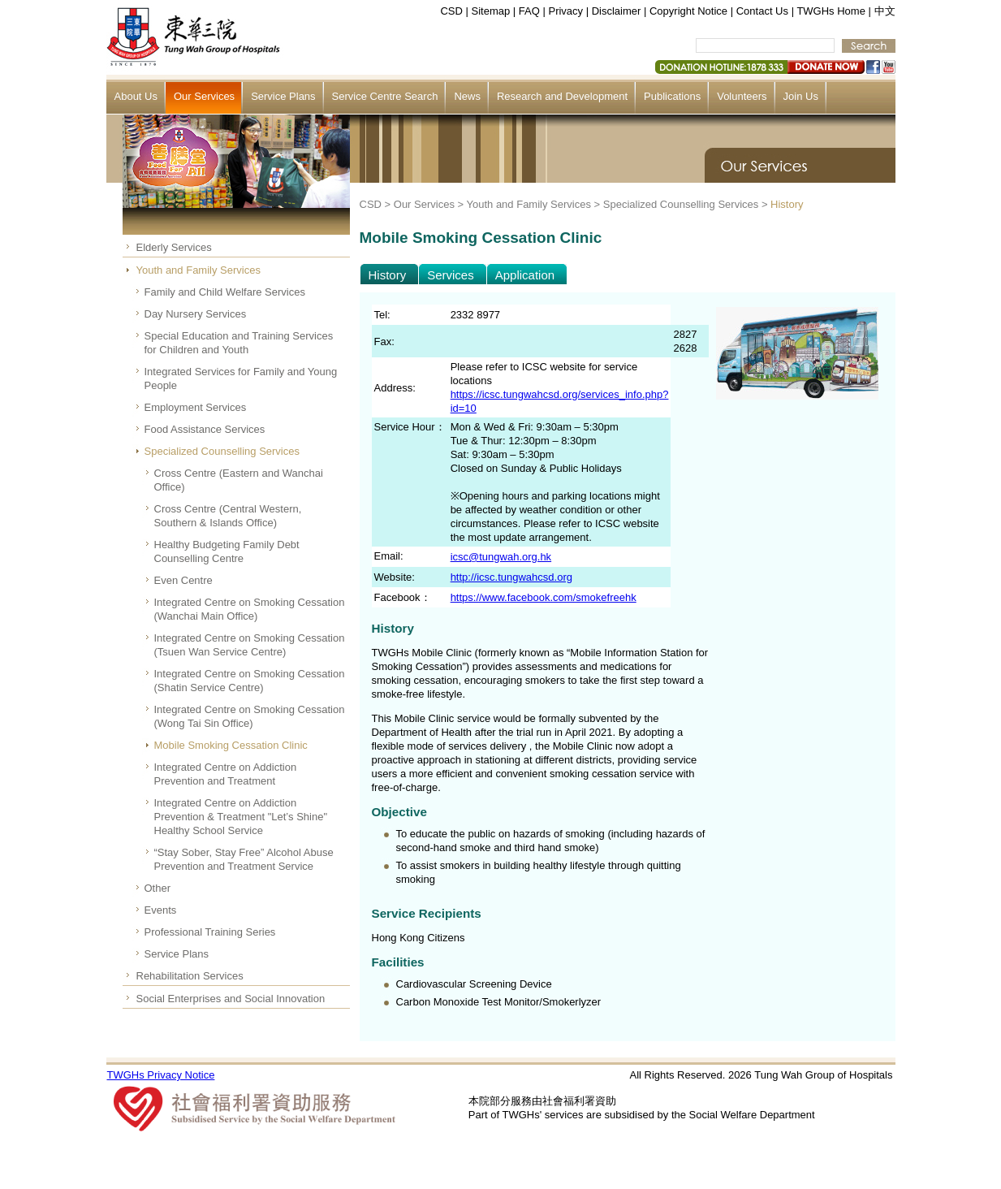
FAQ (529, 11)
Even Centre (183, 580)
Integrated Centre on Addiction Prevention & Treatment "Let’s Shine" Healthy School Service (241, 817)
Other (158, 888)
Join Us (800, 96)
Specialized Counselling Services (222, 451)
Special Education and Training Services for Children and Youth (239, 343)
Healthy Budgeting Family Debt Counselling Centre (227, 551)
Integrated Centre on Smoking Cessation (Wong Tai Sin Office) (249, 716)
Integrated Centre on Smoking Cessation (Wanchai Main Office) (249, 609)
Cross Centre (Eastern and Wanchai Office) (238, 480)
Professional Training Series (210, 932)
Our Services (204, 96)
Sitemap (491, 11)
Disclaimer (616, 11)
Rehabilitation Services (190, 976)
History (786, 204)
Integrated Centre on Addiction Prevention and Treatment (225, 774)
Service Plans (283, 96)
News (467, 96)
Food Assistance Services (205, 429)
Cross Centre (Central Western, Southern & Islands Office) (228, 516)
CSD (451, 11)
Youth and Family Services (198, 270)
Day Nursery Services (196, 314)
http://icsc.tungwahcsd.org (511, 577)
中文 (884, 11)
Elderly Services (174, 247)
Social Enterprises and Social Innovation (231, 998)
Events (161, 910)
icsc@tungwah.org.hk (501, 557)
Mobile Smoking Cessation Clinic (231, 745)
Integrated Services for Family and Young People (241, 378)
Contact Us (762, 11)
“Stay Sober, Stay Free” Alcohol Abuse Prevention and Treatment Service (244, 859)
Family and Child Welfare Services (225, 292)
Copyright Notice (688, 11)
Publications (672, 96)
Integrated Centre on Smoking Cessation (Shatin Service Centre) (249, 681)
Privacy (565, 11)
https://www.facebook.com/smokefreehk (543, 597)
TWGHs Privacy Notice (161, 1075)
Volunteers (741, 96)
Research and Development (562, 96)
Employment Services (196, 407)
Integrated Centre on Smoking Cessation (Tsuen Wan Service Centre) (249, 645)
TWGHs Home (830, 11)
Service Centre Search (385, 96)
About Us (135, 96)
